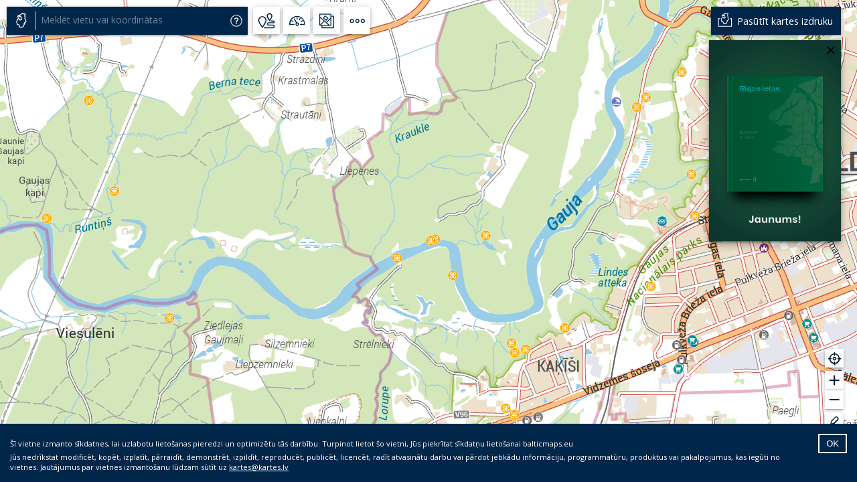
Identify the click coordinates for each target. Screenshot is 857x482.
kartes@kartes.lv (259, 467)
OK (832, 443)
